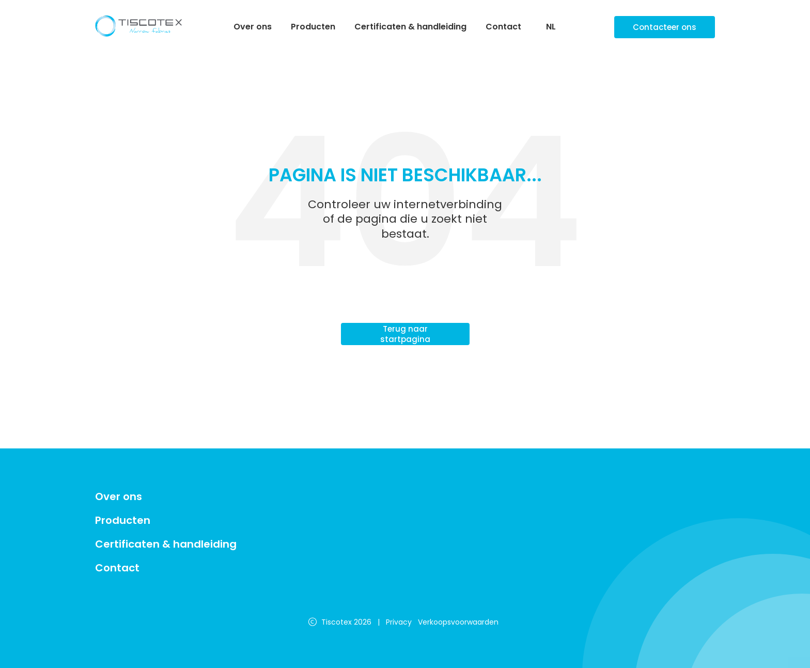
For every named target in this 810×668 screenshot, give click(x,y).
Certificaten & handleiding (410, 27)
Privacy (399, 622)
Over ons (252, 27)
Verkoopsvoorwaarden (458, 622)
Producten (313, 27)
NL (551, 27)
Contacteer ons (664, 27)
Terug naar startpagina (405, 334)
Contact (503, 27)
